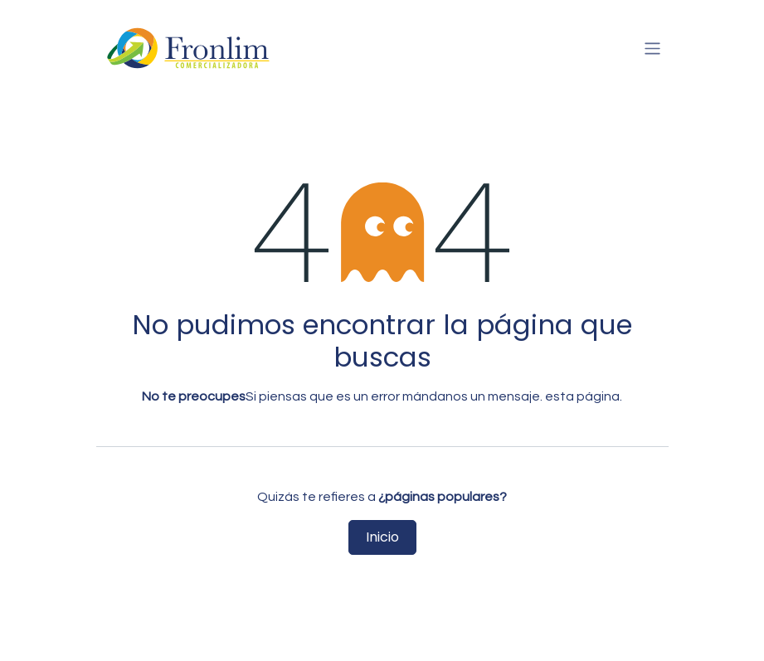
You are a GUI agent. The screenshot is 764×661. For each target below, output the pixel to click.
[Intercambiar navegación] (652, 48)
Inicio (382, 537)
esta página (582, 396)
